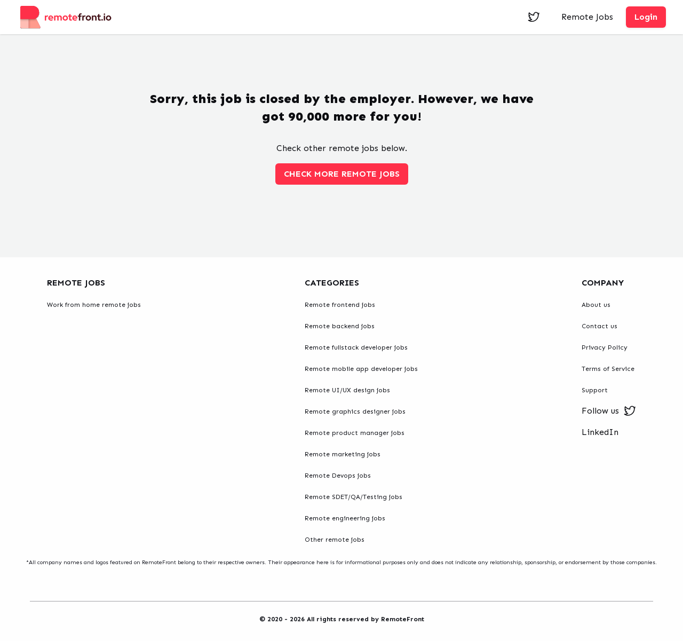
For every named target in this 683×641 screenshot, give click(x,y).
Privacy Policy (605, 347)
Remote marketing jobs (342, 454)
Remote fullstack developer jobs (356, 347)
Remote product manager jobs (354, 433)
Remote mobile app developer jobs (361, 369)
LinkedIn (600, 432)
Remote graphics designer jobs (355, 411)
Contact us (599, 326)
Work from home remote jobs (94, 304)
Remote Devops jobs (338, 475)
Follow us (609, 411)
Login (645, 17)
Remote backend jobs (340, 326)
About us (596, 304)
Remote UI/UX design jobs (347, 390)
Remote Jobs (587, 17)
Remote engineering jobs (345, 518)
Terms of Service (608, 369)
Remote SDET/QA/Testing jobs (353, 497)
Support (595, 390)
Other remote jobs (334, 539)
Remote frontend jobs (340, 304)
